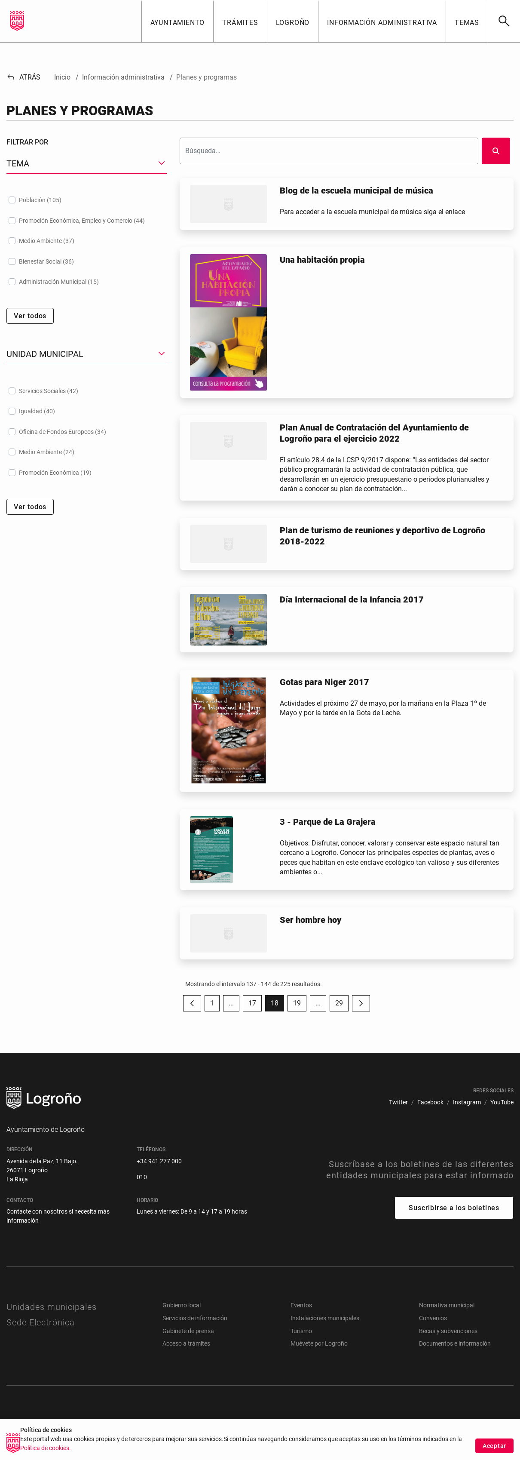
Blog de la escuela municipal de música (356, 190)
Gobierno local (181, 1305)
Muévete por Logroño (319, 1343)
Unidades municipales (51, 1307)
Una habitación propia (322, 260)
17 (255, 1005)
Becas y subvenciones (448, 1331)
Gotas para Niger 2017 (324, 682)
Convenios (433, 1318)
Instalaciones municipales (325, 1318)
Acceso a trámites (186, 1343)
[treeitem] (86, 200)
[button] (177, 21)
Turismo (301, 1331)
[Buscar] (504, 21)
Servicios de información (194, 1318)
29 (342, 1005)
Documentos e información (455, 1343)
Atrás (23, 77)
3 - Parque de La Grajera (328, 822)
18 (277, 1005)
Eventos (301, 1305)
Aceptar (494, 1448)
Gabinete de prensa (188, 1331)
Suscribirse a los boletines (454, 1208)
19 (299, 1005)
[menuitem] (398, 1102)
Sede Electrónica (40, 1322)
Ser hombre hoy (310, 920)
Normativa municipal (446, 1305)
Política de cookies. (45, 1450)
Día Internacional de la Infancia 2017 (352, 599)
